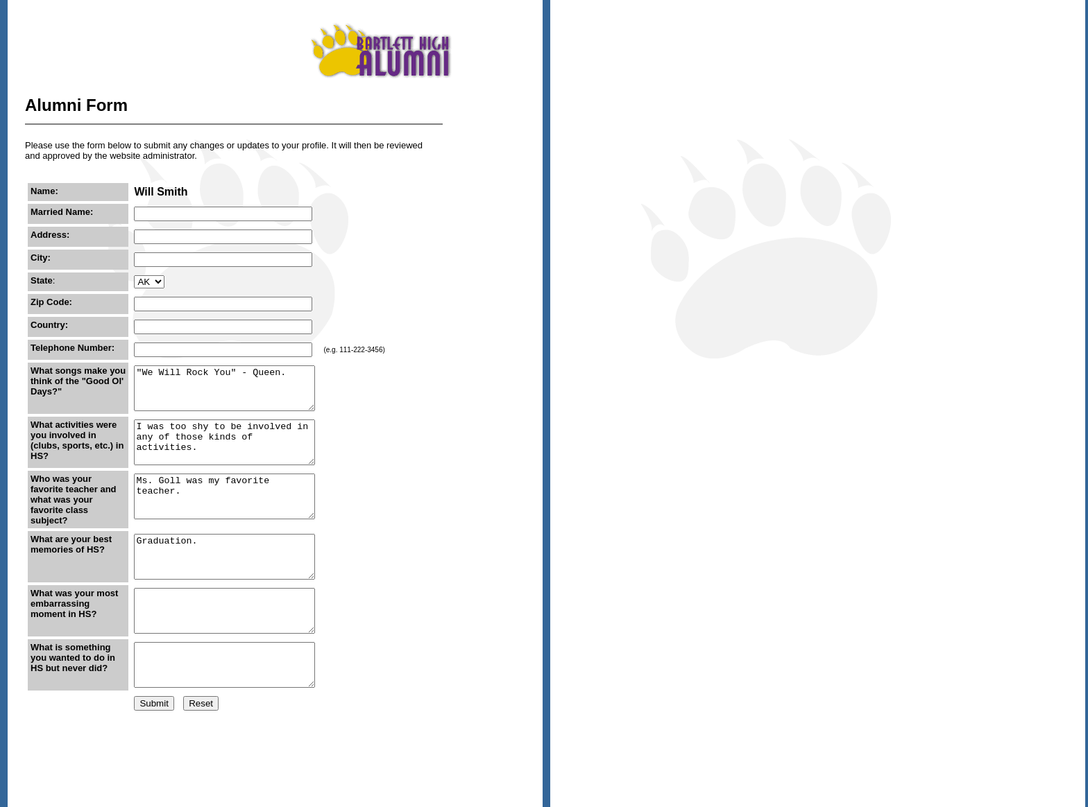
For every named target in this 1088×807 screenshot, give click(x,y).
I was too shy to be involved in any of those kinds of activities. (229, 455)
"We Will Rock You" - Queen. (229, 392)
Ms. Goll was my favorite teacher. (229, 517)
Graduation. (229, 580)
